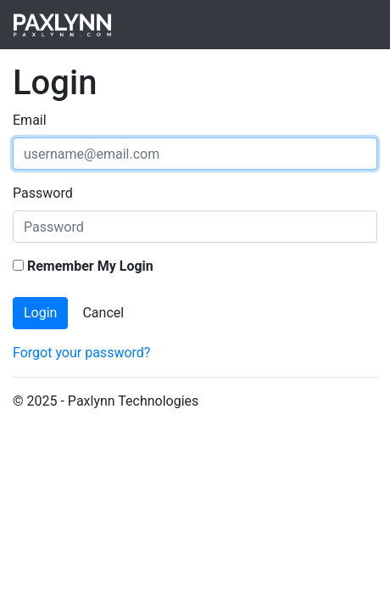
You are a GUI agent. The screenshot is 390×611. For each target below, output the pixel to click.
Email (30, 120)
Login (40, 313)
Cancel (103, 313)
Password (43, 193)
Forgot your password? (81, 353)
